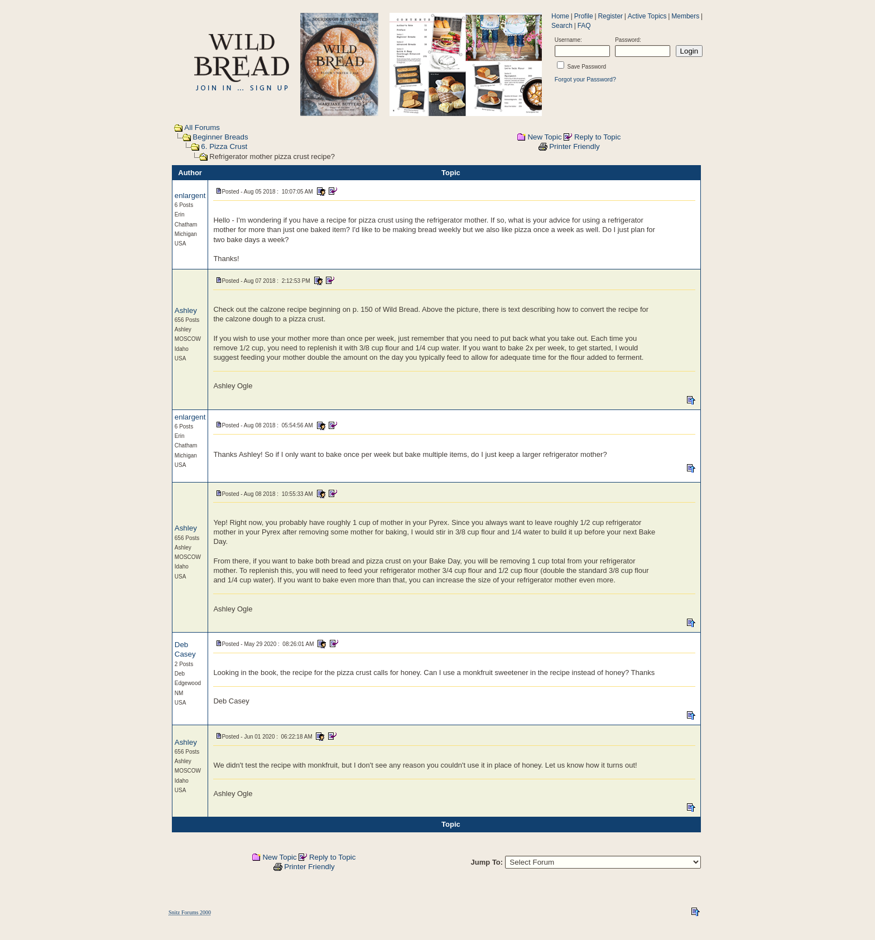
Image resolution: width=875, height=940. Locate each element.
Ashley (186, 310)
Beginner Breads (220, 137)
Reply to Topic (597, 137)
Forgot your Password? (585, 79)
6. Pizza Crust (224, 146)
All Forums (202, 127)
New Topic (544, 137)
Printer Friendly (574, 146)
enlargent (190, 195)
